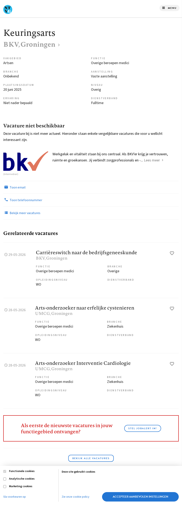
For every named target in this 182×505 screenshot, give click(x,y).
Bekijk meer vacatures (21, 213)
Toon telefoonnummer (22, 200)
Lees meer (152, 160)
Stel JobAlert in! (142, 428)
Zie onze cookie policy (75, 497)
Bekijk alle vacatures (91, 458)
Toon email (14, 187)
